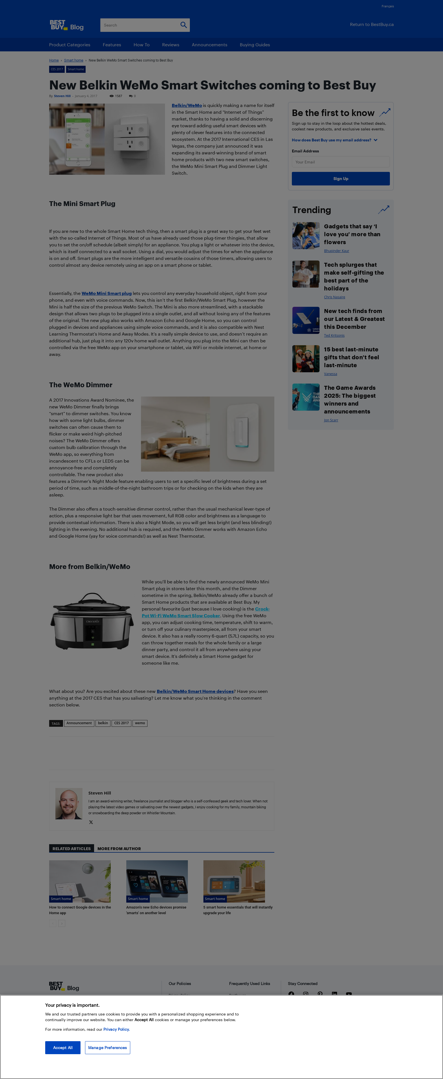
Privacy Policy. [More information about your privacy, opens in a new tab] (116, 1029)
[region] (221, 1037)
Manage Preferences (107, 1047)
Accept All (63, 1047)
